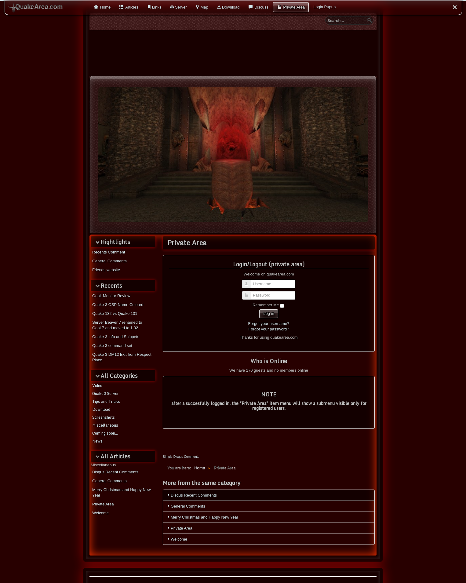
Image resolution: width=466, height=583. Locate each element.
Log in (268, 313)
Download (231, 7)
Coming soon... (105, 433)
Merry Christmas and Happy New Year (121, 492)
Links (156, 7)
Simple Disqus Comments (181, 456)
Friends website (106, 270)
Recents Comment (108, 252)
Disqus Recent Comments (115, 472)
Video (97, 385)
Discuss (260, 7)
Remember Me (266, 305)
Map (204, 7)
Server (181, 7)
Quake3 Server (105, 393)
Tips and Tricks (106, 401)
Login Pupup (324, 7)
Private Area (293, 7)
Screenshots (103, 417)
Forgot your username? (268, 323)
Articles (131, 7)
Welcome (100, 513)
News (97, 441)
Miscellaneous (105, 425)
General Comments (109, 261)
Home (105, 7)
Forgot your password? (269, 329)
